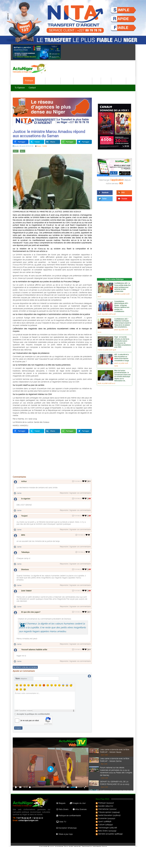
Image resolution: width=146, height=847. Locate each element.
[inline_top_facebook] (21, 142)
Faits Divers (102, 829)
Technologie (118, 80)
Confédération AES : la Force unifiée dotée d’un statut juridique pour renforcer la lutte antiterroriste (122, 288)
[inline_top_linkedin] (52, 142)
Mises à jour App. (64, 832)
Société (40, 80)
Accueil (18, 80)
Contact (32, 87)
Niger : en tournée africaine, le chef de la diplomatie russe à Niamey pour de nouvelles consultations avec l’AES (122, 342)
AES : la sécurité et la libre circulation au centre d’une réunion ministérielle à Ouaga (121, 358)
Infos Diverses (80, 807)
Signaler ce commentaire (80, 493)
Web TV (61, 819)
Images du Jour (78, 801)
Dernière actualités (105, 832)
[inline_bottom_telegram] (84, 431)
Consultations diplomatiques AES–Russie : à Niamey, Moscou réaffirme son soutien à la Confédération (121, 307)
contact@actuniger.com (28, 818)
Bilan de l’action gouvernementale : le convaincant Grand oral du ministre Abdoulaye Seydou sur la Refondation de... (122, 376)
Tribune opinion (104, 810)
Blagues (60, 801)
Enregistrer (18, 726)
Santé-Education (83, 80)
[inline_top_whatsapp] (68, 142)
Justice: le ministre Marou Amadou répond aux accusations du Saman (49, 134)
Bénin (22, 152)
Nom (21, 676)
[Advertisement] (52, 455)
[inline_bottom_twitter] (36, 431)
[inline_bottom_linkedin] (52, 431)
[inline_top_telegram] (84, 142)
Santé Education (104, 813)
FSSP (16, 152)
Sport (96, 80)
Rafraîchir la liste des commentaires (26, 665)
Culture (106, 80)
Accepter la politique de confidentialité (33, 712)
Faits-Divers (62, 807)
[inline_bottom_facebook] (21, 431)
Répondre (64, 493)
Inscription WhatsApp (66, 826)
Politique (29, 80)
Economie (67, 80)
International (53, 80)
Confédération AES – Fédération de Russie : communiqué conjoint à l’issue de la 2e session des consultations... (122, 323)
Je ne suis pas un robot (29, 718)
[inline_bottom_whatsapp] (68, 431)
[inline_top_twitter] (36, 142)
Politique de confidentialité (68, 813)
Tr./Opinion (20, 87)
